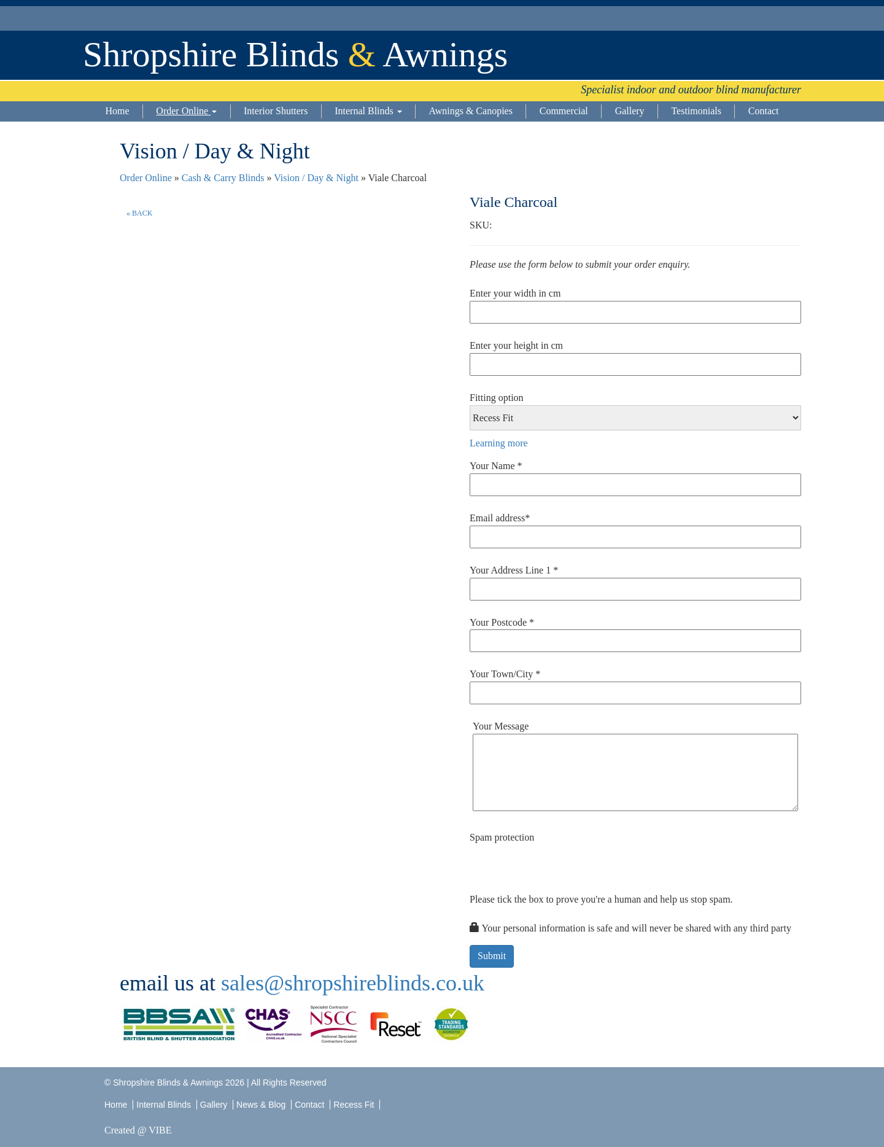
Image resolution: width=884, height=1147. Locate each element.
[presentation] (563, 869)
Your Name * (496, 466)
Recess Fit (354, 1105)
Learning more (499, 443)
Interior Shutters (276, 111)
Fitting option (497, 397)
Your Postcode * (502, 622)
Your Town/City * (505, 674)
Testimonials (696, 111)
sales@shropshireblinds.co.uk (352, 983)
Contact (763, 111)
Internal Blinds (368, 111)
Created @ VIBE (138, 1130)
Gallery (630, 111)
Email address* (500, 518)
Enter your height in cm (516, 345)
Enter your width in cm (515, 293)
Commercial (564, 111)
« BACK (139, 213)
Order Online (186, 111)
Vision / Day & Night (316, 178)
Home (117, 111)
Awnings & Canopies (471, 111)
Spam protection (502, 837)
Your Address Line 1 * (514, 570)
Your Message (501, 726)
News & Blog (260, 1105)
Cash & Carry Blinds (223, 178)
